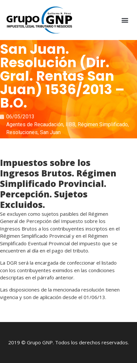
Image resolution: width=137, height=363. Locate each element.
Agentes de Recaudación (34, 124)
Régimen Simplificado (103, 124)
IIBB (70, 124)
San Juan (50, 132)
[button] (125, 20)
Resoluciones (22, 132)
